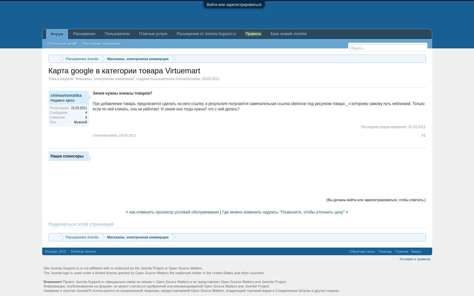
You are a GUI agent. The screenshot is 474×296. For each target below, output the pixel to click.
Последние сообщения (101, 44)
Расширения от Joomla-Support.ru (206, 34)
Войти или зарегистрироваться (234, 5)
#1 (423, 135)
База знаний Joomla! (288, 34)
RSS (427, 251)
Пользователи (117, 34)
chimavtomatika (188, 79)
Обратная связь (362, 251)
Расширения (84, 34)
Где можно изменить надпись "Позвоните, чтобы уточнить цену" (283, 212)
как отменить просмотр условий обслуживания (174, 212)
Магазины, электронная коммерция (104, 79)
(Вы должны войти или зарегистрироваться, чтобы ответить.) (376, 200)
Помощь (385, 251)
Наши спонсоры (67, 156)
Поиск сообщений (62, 44)
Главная (401, 251)
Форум (57, 34)
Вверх (416, 251)
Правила (253, 34)
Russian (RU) (55, 251)
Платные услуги (153, 34)
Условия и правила (414, 259)
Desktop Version (83, 251)
